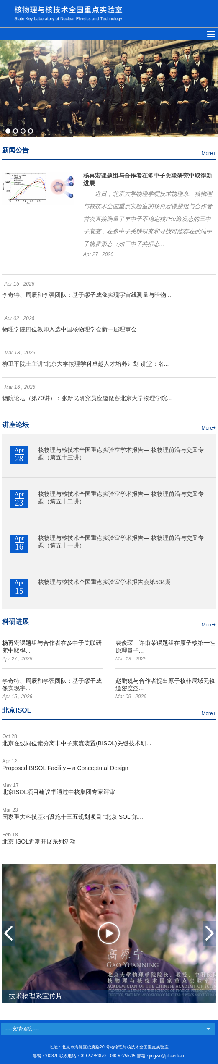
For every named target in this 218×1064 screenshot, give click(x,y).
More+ (208, 153)
